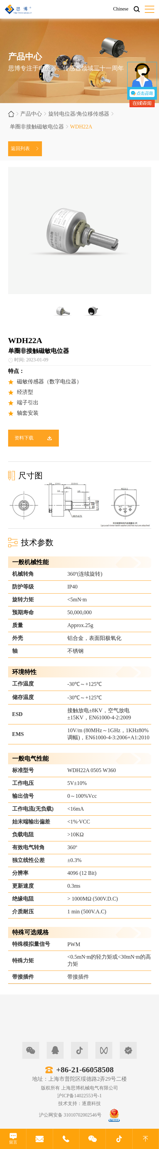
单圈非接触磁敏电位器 (37, 126)
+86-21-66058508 (85, 1069)
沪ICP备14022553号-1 (79, 1095)
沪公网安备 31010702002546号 (70, 1115)
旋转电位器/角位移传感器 (78, 114)
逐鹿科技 (91, 1103)
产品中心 (31, 114)
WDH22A (81, 126)
